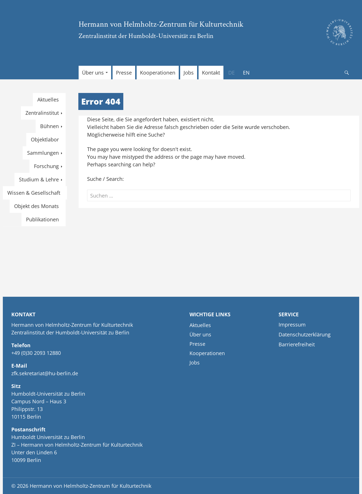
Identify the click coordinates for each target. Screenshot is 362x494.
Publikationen (42, 219)
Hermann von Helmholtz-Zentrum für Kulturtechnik (161, 24)
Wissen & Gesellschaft (33, 192)
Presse (124, 72)
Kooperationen (157, 72)
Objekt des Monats (36, 206)
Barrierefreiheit (297, 344)
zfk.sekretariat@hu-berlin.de (44, 373)
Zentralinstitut (42, 112)
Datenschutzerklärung (305, 334)
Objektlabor (45, 139)
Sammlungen (43, 152)
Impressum (292, 324)
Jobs (189, 72)
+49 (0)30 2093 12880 (36, 352)
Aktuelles (48, 99)
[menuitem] (231, 72)
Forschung (46, 166)
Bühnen (49, 126)
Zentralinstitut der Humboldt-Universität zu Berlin (146, 35)
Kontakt (211, 72)
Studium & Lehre (39, 179)
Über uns (93, 72)
